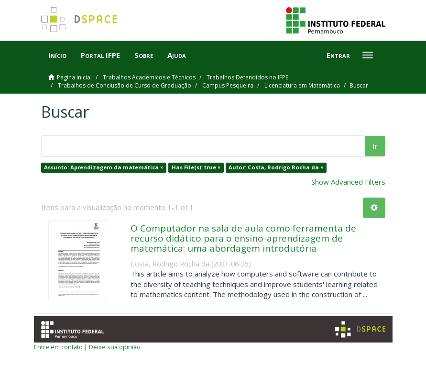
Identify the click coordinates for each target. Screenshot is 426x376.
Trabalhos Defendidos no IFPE (247, 77)
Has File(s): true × (196, 167)
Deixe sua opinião (115, 347)
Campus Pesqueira (227, 85)
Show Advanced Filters (348, 182)
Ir (375, 146)
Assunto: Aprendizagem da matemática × (103, 167)
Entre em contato (58, 347)
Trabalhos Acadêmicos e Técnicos (149, 77)
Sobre (143, 55)
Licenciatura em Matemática (302, 85)
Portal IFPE (100, 55)
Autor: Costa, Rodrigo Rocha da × (276, 167)
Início (57, 55)
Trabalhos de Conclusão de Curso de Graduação (124, 85)
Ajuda (176, 55)
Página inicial (74, 77)
